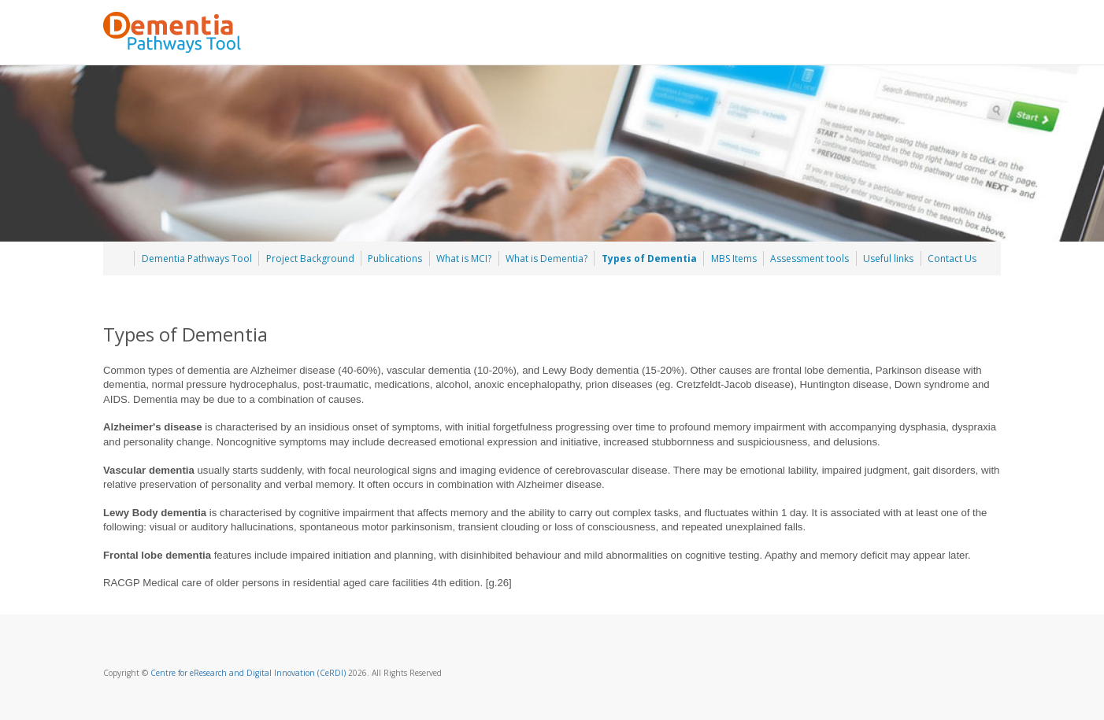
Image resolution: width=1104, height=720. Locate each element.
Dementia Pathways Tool (197, 258)
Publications (395, 258)
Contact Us (952, 258)
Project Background (310, 258)
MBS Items (734, 258)
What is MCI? (463, 258)
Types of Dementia (649, 258)
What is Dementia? (546, 258)
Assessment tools (809, 258)
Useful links (888, 258)
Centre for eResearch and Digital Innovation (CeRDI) (248, 672)
